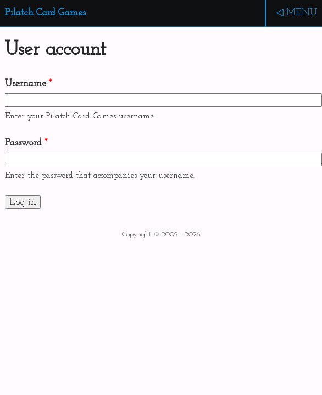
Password (26, 143)
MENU (301, 13)
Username (28, 83)
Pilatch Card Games (45, 13)
